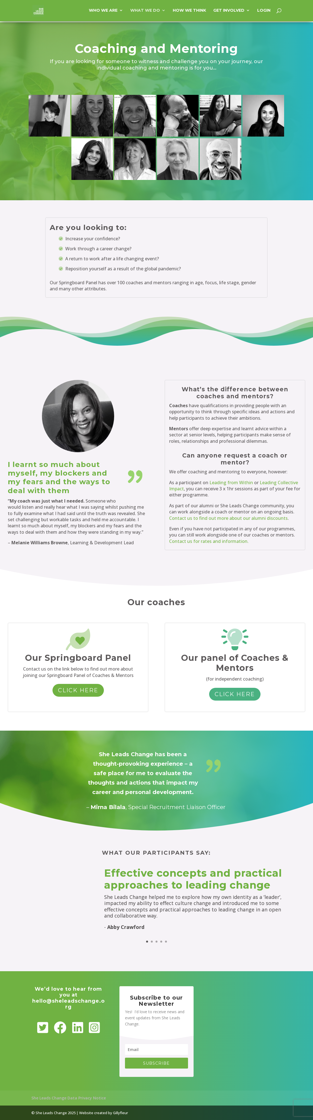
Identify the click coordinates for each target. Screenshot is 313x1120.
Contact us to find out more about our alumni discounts (228, 518)
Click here (78, 690)
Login (264, 11)
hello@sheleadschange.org (68, 1004)
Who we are (103, 11)
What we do (145, 11)
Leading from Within (231, 482)
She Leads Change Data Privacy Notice (68, 1098)
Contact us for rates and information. (209, 541)
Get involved (228, 11)
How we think (189, 11)
